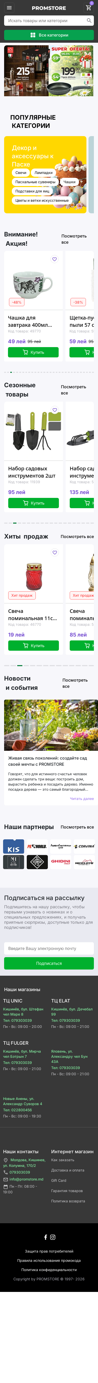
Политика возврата (68, 1201)
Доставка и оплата (67, 1170)
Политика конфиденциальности (49, 1269)
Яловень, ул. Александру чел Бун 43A (69, 1056)
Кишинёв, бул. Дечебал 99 (72, 1011)
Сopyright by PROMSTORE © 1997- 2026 (49, 1279)
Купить (33, 352)
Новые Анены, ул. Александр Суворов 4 (22, 1101)
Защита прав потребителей (49, 1251)
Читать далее (82, 798)
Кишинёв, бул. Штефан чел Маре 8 (23, 1011)
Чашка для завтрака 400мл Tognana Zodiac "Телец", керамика (31, 321)
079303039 (16, 1172)
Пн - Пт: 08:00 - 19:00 (20, 1189)
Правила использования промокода (49, 1260)
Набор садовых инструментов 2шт (32, 472)
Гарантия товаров (67, 1190)
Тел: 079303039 (17, 1020)
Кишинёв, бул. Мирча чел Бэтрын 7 (22, 1054)
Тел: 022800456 (17, 1110)
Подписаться (49, 963)
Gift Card (58, 1180)
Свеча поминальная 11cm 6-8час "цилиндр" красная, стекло (33, 614)
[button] (5, 372)
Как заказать (62, 1160)
